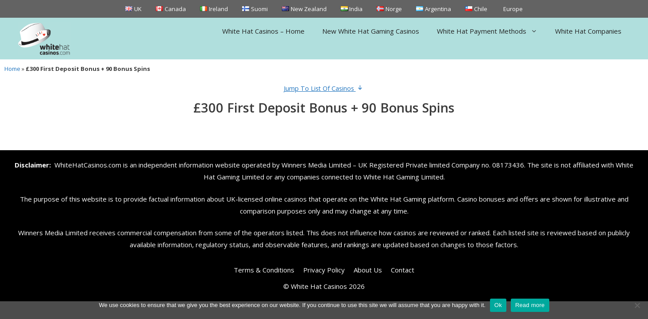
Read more (530, 305)
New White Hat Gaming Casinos (370, 31)
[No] (637, 305)
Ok (498, 305)
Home (12, 69)
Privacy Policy (324, 269)
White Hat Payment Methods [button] (491, 31)
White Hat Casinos (319, 286)
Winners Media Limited (316, 164)
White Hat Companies (588, 31)
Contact (402, 269)
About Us (368, 269)
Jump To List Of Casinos (324, 88)
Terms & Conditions (264, 269)
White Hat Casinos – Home (263, 31)
